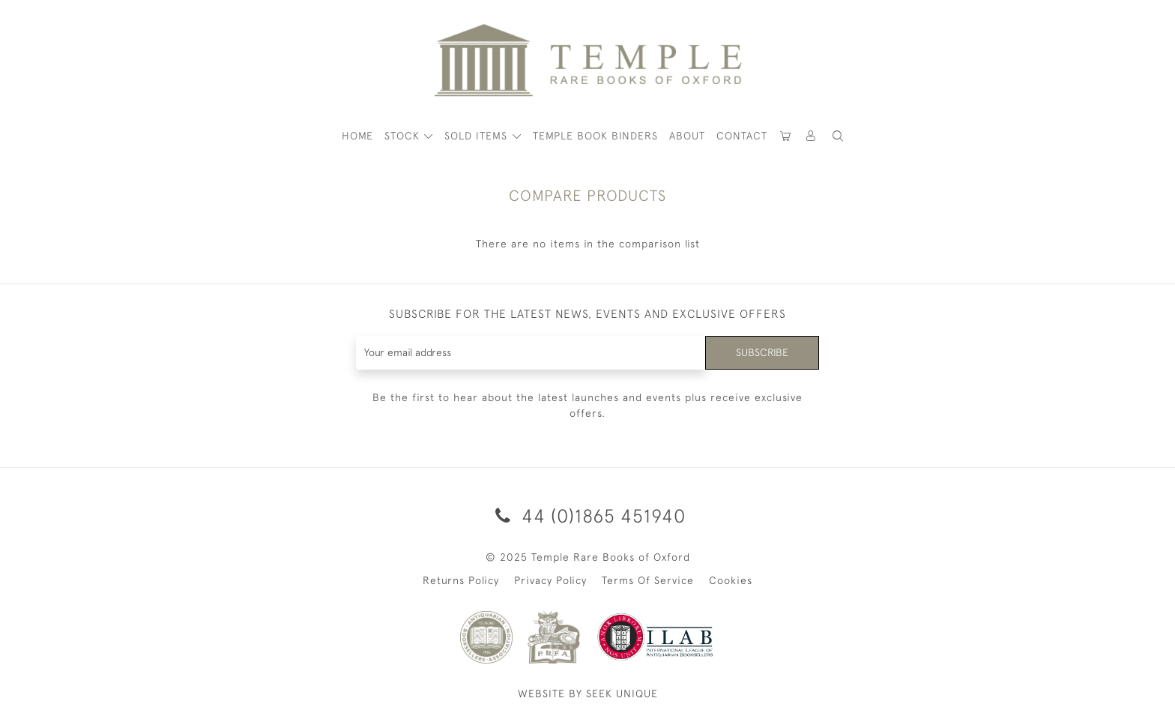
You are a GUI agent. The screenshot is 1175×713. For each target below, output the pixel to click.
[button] (811, 136)
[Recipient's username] (531, 353)
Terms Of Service (648, 580)
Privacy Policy (550, 580)
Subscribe (762, 352)
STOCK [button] (403, 136)
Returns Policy (461, 580)
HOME (357, 136)
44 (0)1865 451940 (588, 515)
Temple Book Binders (595, 136)
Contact (741, 136)
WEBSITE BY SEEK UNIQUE (588, 694)
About (687, 136)
